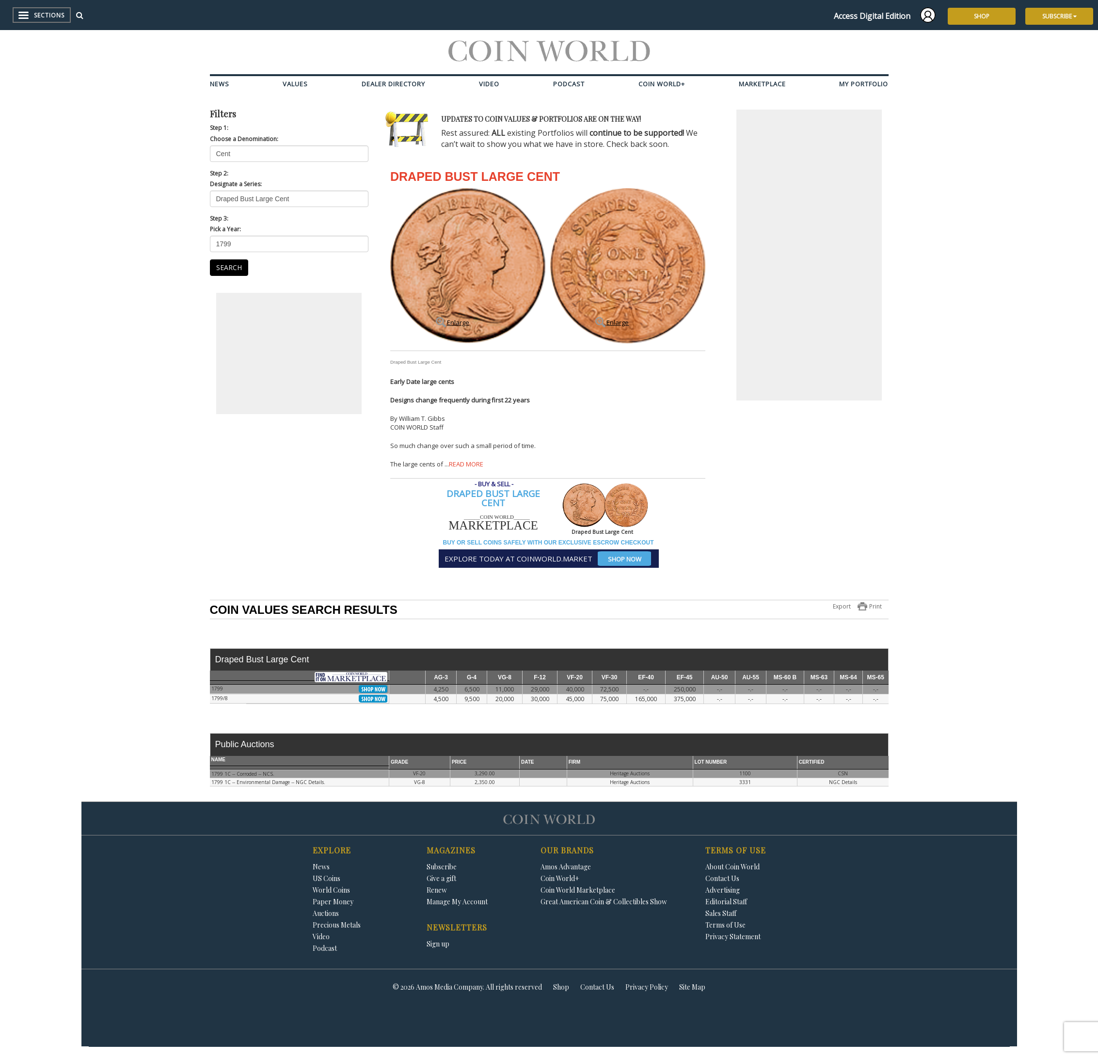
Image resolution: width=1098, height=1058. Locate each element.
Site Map (692, 987)
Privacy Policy (646, 987)
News (219, 84)
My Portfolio (863, 84)
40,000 (575, 689)
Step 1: (219, 128)
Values (295, 84)
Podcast (569, 84)
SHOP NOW (624, 559)
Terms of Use (725, 925)
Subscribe (442, 866)
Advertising (722, 890)
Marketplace (762, 84)
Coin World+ (661, 84)
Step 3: (219, 218)
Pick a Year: (225, 229)
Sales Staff (720, 913)
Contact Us (722, 878)
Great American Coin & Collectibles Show (604, 901)
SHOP (981, 16)
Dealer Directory (393, 84)
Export (842, 606)
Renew (437, 890)
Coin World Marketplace (578, 890)
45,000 (575, 699)
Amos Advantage (566, 866)
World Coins (331, 890)
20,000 (504, 699)
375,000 (685, 699)
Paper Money (333, 901)
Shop (561, 987)
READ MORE (466, 464)
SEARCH (229, 267)
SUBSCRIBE (1059, 16)
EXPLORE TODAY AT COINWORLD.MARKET (548, 558)
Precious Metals (337, 925)
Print (875, 606)
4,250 (440, 689)
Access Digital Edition (872, 16)
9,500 (471, 699)
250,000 (685, 689)
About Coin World (732, 866)
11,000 (504, 689)
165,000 (646, 699)
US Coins (326, 878)
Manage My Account (457, 901)
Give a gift (441, 878)
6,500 (471, 689)
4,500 (440, 699)
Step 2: (219, 173)
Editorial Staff (726, 901)
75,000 (609, 699)
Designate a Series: (236, 184)
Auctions (326, 913)
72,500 (609, 689)
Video (489, 84)
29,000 (540, 689)
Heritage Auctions (630, 773)
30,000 (540, 699)
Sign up (438, 943)
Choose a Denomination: (244, 139)
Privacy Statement (733, 936)
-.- (646, 689)
